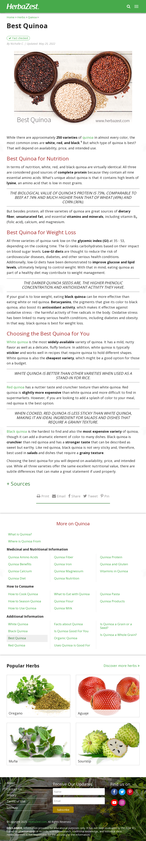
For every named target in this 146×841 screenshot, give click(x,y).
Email (61, 496)
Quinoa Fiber (63, 557)
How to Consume (20, 586)
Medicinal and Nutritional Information (37, 549)
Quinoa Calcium (20, 571)
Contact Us (14, 789)
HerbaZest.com (37, 821)
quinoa (88, 137)
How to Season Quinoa (24, 601)
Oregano (16, 713)
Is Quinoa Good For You (71, 631)
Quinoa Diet (17, 578)
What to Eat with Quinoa (72, 594)
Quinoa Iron (63, 564)
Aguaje (83, 713)
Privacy (11, 795)
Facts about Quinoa (68, 624)
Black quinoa (17, 431)
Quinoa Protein (111, 557)
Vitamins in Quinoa (114, 571)
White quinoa (17, 342)
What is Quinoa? (20, 534)
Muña (13, 761)
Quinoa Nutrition (66, 578)
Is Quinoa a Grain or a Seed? (116, 626)
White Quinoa (18, 624)
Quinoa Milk (63, 608)
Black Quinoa (18, 631)
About (11, 783)
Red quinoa (15, 387)
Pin (106, 496)
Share (75, 496)
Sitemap (12, 808)
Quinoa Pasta (110, 594)
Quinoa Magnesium (68, 571)
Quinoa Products (112, 601)
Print (45, 496)
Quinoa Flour (63, 601)
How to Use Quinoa (22, 608)
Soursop (84, 761)
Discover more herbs (120, 665)
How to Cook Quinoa (23, 594)
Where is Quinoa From (24, 541)
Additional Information (25, 616)
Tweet (93, 496)
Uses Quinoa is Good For (72, 645)
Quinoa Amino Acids (23, 557)
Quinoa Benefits (19, 564)
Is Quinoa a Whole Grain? (118, 635)
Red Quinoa (16, 645)
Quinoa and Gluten (114, 564)
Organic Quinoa (65, 638)
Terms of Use (16, 801)
